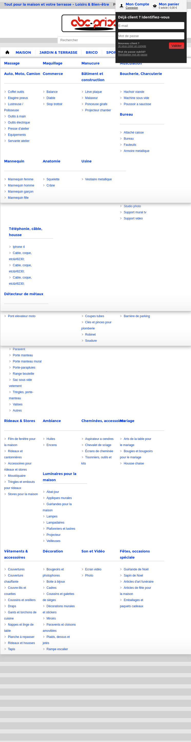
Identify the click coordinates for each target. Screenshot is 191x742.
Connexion (132, 7)
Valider (177, 46)
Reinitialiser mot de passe (132, 54)
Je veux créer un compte (132, 46)
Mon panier (169, 4)
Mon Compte (137, 4)
